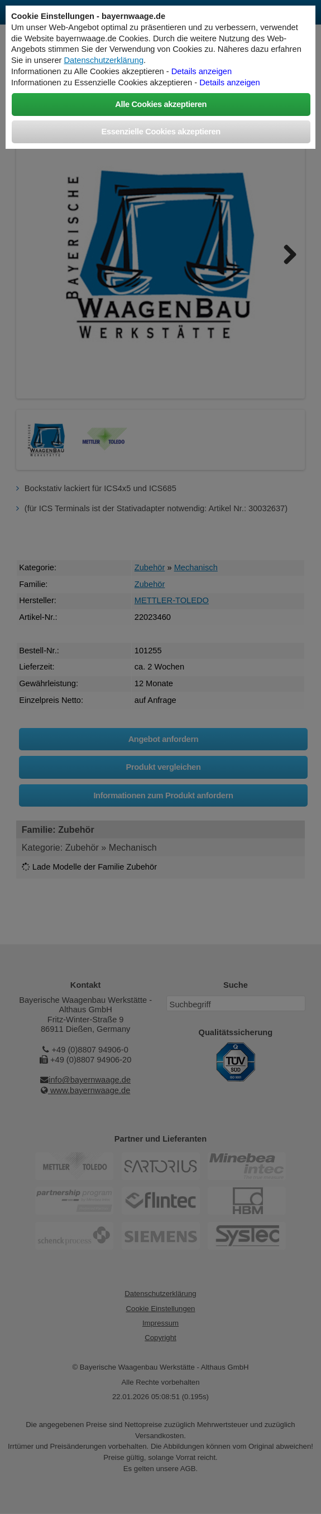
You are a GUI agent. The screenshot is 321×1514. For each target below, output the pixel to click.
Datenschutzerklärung (104, 60)
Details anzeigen (201, 71)
